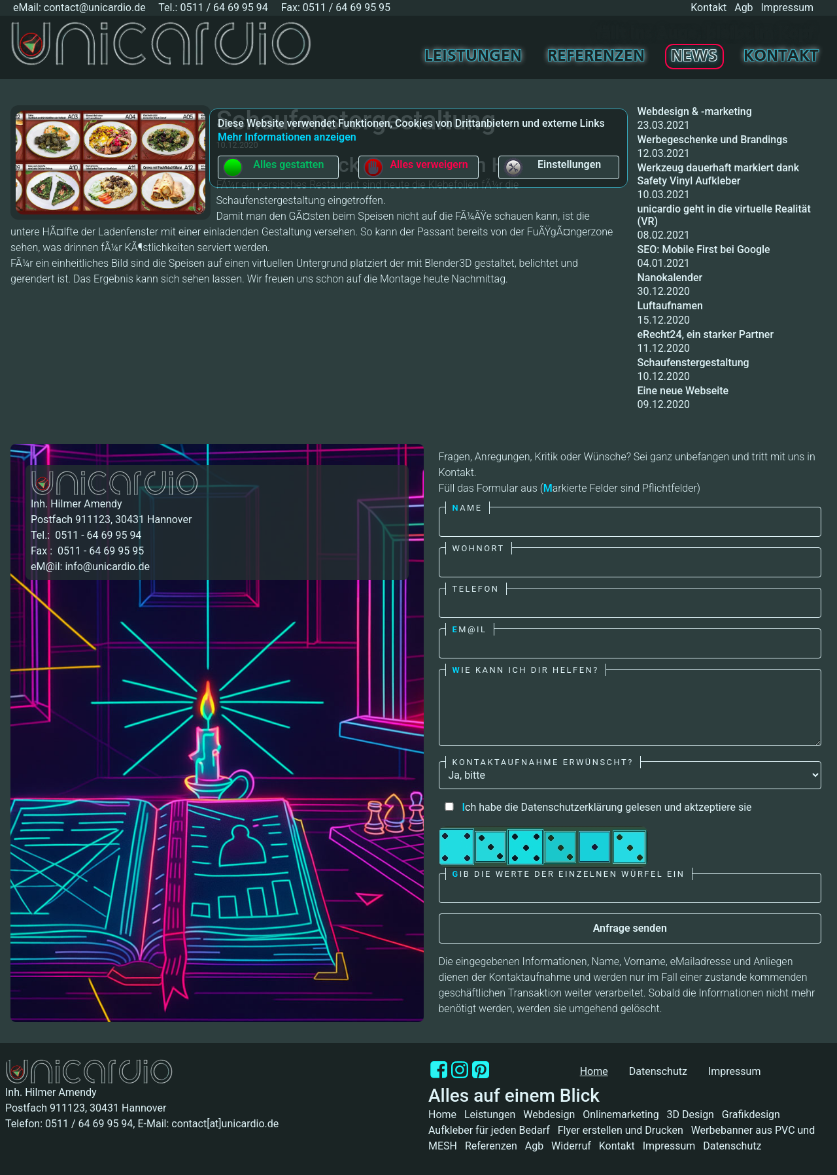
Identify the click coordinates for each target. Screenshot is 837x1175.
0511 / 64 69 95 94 (223, 7)
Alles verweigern (415, 167)
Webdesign (549, 1114)
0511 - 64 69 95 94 (96, 535)
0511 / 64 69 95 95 (346, 7)
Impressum (787, 7)
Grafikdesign (751, 1114)
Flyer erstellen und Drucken (620, 1130)
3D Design (690, 1114)
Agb (743, 7)
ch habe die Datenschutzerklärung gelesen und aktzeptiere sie (595, 807)
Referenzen (596, 56)
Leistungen (473, 56)
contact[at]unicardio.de (225, 1123)
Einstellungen (552, 167)
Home (442, 1114)
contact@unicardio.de (95, 7)
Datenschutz (658, 1071)
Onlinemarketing (620, 1114)
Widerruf (571, 1146)
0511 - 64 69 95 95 (99, 551)
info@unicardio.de (107, 566)
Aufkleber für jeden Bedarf (489, 1130)
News (694, 56)
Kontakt (708, 7)
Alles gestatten (273, 167)
